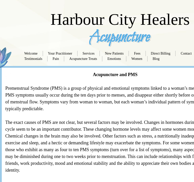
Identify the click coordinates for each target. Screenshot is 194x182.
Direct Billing (160, 53)
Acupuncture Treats (83, 59)
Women (136, 59)
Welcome (31, 53)
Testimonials (33, 59)
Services (88, 53)
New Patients (114, 53)
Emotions (114, 59)
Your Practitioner (60, 53)
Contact (186, 53)
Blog (156, 59)
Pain (56, 59)
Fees (137, 53)
